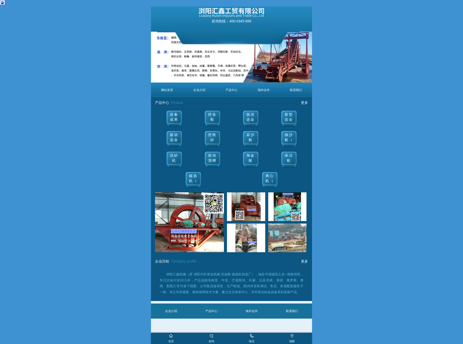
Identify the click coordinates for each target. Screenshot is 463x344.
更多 (304, 103)
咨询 (211, 341)
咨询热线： (231, 21)
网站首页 (167, 90)
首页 (171, 341)
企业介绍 (199, 90)
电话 (251, 341)
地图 (292, 341)
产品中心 (231, 90)
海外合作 (264, 90)
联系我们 (296, 90)
